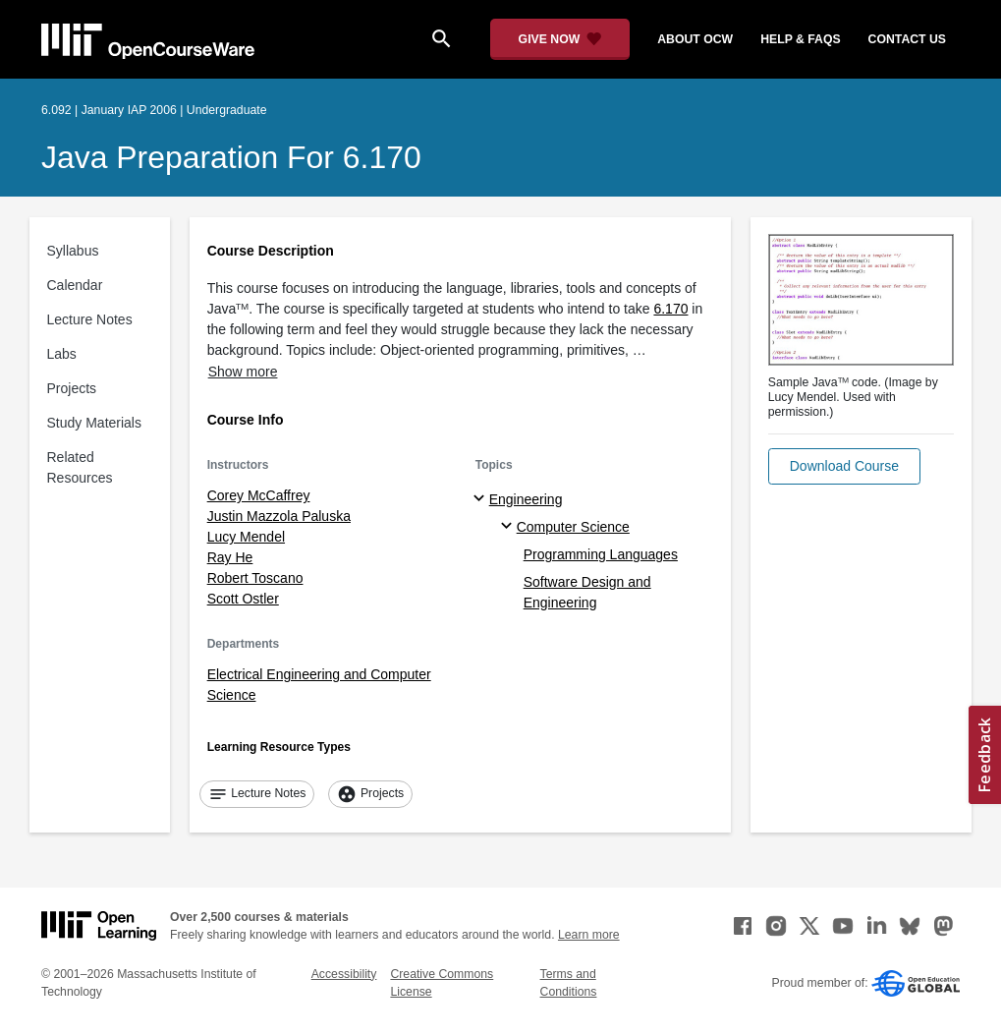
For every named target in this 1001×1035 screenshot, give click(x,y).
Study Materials (94, 423)
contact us (907, 39)
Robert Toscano (255, 578)
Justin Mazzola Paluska (279, 516)
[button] (844, 466)
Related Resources (80, 467)
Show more (243, 371)
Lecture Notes (90, 319)
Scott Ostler (243, 598)
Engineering (526, 499)
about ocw (695, 39)
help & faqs (800, 39)
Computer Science (573, 527)
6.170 (670, 308)
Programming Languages (601, 554)
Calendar (75, 285)
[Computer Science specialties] (509, 527)
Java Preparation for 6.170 (231, 157)
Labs (62, 354)
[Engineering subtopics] (482, 499)
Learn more (589, 935)
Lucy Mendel (246, 537)
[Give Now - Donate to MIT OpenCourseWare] (560, 39)
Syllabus (73, 251)
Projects (72, 388)
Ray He (230, 557)
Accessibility (344, 974)
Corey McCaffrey (258, 495)
